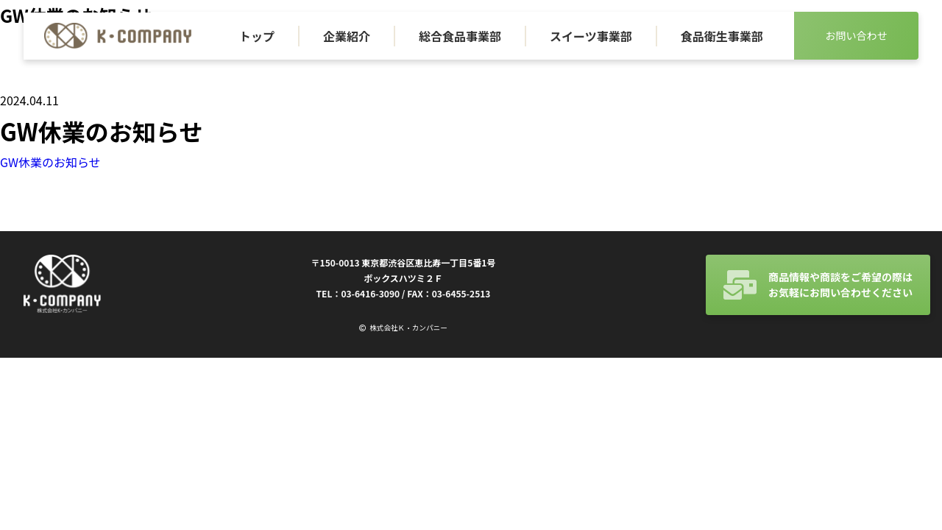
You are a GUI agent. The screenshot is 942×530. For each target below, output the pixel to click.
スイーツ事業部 (591, 36)
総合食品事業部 (460, 36)
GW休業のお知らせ (50, 162)
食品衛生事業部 (722, 36)
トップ (257, 36)
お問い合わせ (856, 35)
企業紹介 (346, 36)
